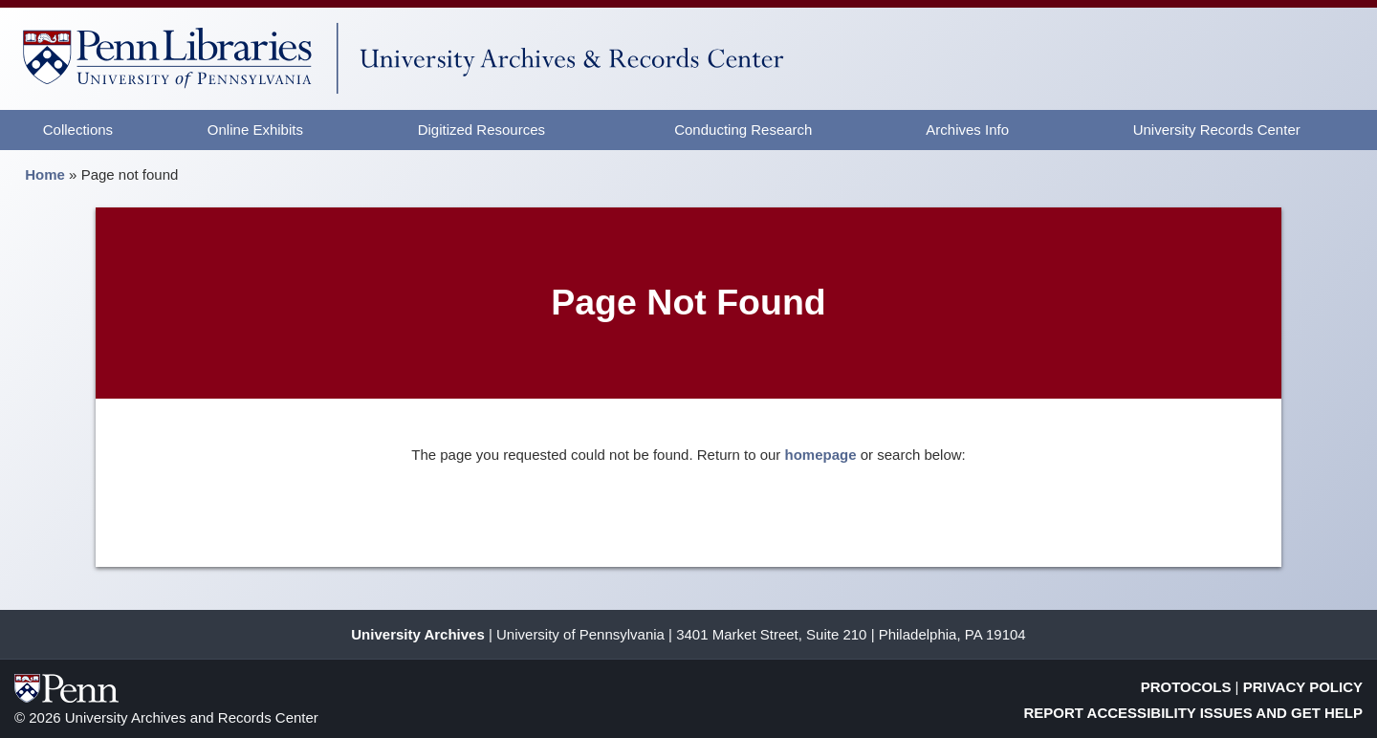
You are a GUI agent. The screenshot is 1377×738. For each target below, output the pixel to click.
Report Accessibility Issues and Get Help (1194, 713)
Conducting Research (743, 129)
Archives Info (967, 129)
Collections (78, 129)
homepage (821, 454)
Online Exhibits (255, 129)
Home (45, 174)
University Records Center (1216, 129)
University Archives (418, 634)
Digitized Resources (481, 129)
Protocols (1186, 687)
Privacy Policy (1303, 687)
